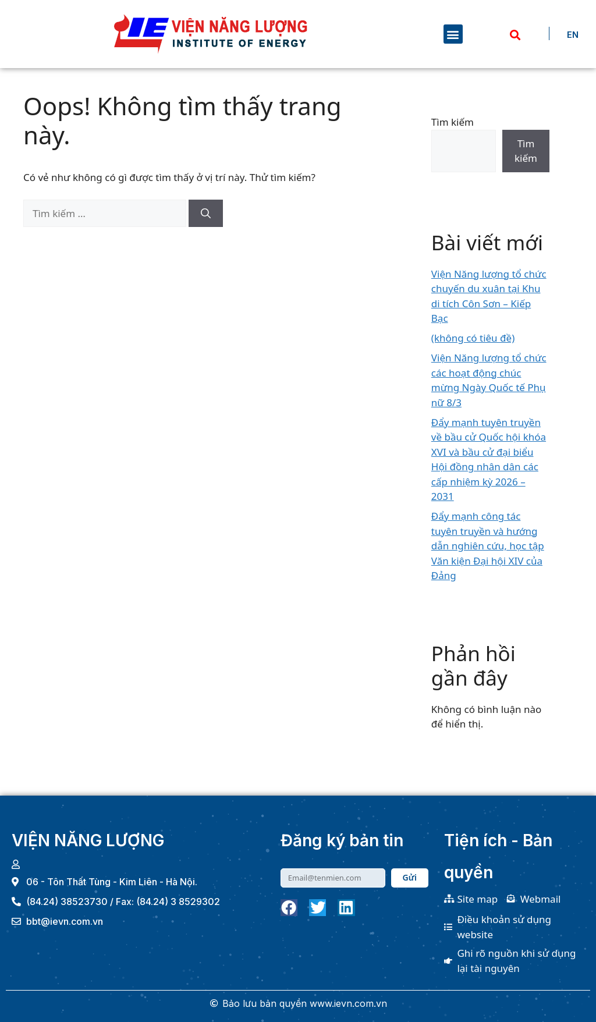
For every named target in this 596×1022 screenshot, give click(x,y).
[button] (453, 34)
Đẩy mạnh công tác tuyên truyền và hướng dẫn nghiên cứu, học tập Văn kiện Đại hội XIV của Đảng (487, 545)
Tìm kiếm (452, 122)
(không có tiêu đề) (473, 338)
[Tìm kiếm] (206, 214)
